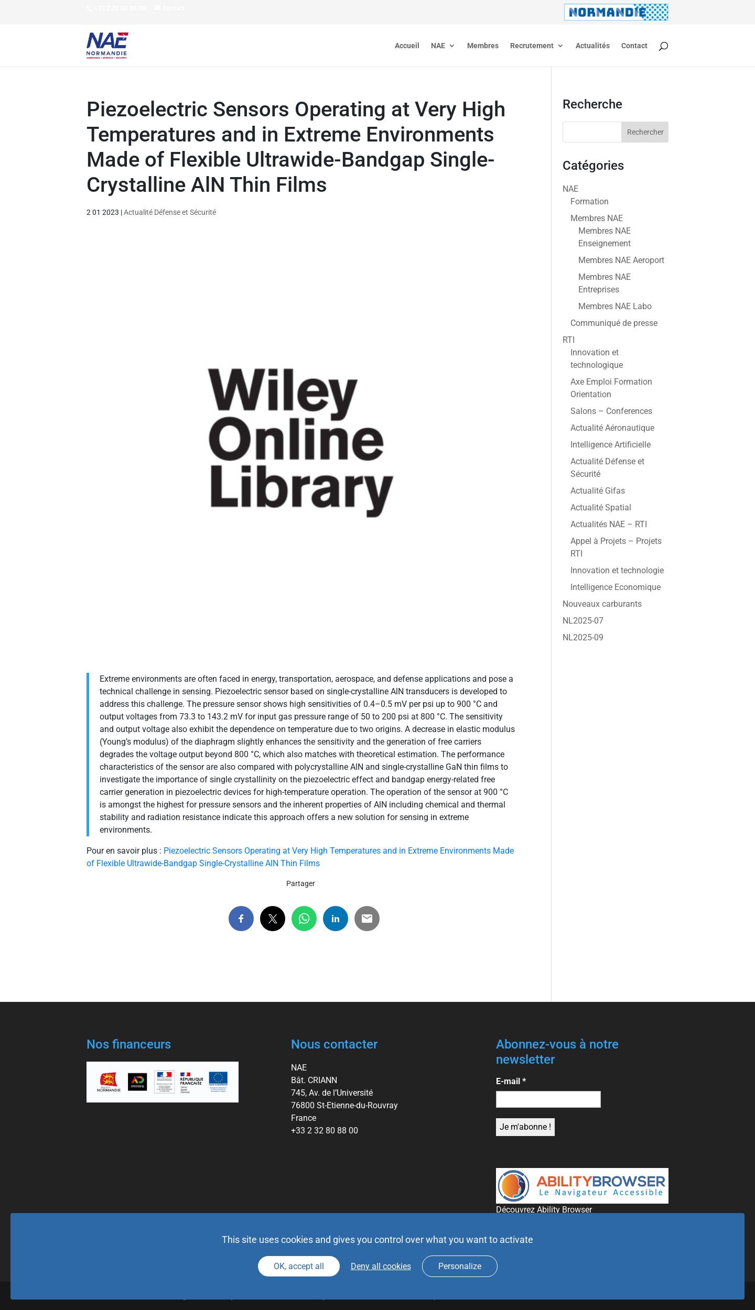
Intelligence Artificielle (610, 445)
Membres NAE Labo (615, 306)
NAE (438, 46)
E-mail (511, 1081)
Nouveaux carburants (602, 604)
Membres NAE (596, 218)
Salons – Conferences (611, 411)
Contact (634, 46)
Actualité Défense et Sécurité (170, 212)
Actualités (593, 46)
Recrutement (532, 46)
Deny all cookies (381, 1266)
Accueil (407, 46)
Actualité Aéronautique (612, 428)
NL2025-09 (583, 637)
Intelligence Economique (615, 587)
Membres (483, 46)
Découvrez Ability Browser (544, 1210)
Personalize (459, 1266)
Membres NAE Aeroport (621, 260)
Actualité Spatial (600, 507)
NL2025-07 (583, 621)
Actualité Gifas (597, 491)
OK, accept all (299, 1266)
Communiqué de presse (613, 323)
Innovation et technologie (617, 570)
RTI (569, 340)
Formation (589, 201)
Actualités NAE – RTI (608, 524)
